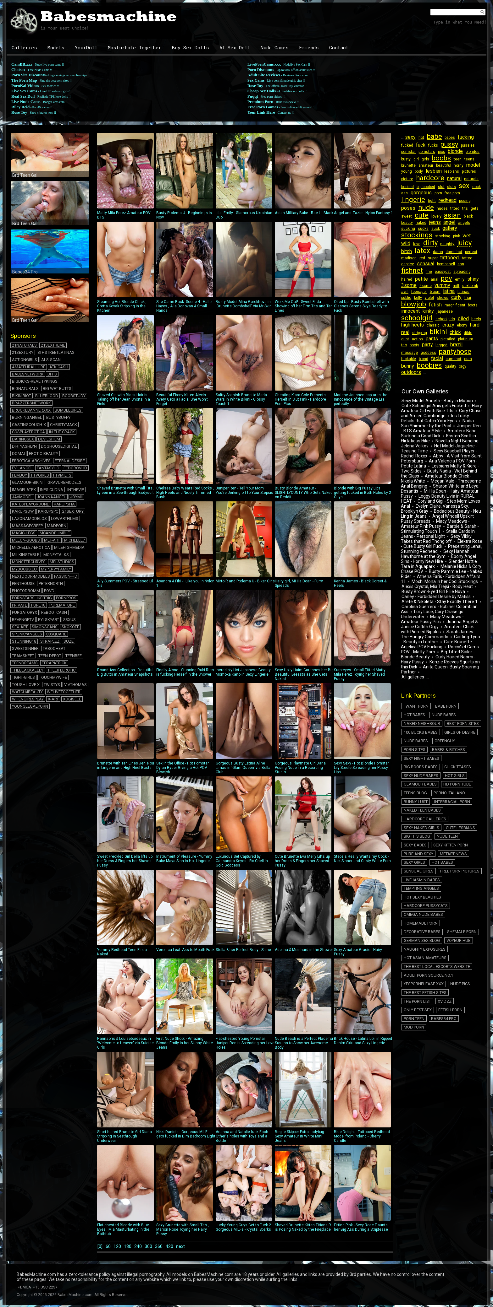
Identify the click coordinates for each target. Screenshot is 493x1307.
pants (440, 333)
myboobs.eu (24, 569)
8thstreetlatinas (56, 352)
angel (446, 222)
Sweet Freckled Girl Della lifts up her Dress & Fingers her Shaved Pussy (125, 821)
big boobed (424, 187)
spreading (427, 272)
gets (470, 208)
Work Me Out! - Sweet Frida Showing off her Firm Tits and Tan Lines (304, 267)
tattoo (446, 258)
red (404, 258)
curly (419, 299)
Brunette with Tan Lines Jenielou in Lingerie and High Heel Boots (125, 726)
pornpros (66, 598)
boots (428, 305)
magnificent (411, 305)
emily (419, 279)
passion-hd (65, 576)
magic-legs (24, 533)
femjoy (19, 475)
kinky (461, 305)
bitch (464, 243)
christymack (63, 424)
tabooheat (54, 648)
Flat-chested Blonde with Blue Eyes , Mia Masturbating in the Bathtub (125, 1190)
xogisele (72, 699)
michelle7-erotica (31, 547)
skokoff (70, 626)
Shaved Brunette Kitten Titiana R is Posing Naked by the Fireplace (303, 1188)
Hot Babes (467, 688)
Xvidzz (409, 904)
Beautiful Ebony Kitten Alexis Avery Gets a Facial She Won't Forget (184, 360)
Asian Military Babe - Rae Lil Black (304, 174)
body (417, 171)
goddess (408, 346)
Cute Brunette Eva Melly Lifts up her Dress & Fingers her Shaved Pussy (303, 821)
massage (469, 339)
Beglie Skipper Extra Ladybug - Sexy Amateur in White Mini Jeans (303, 1097)
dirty (417, 243)
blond (474, 346)
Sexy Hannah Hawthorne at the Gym (434, 542)
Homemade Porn (463, 839)
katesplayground (31, 504)
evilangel (22, 468)
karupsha (64, 504)
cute (420, 215)
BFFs (52, 374)
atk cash (58, 367)
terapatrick (54, 663)
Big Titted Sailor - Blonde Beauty (438, 637)
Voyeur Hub (455, 854)
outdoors (434, 360)
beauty (407, 222)
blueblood (46, 395)
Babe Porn (442, 688)
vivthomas (75, 684)
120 (120, 1246)
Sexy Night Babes (457, 724)
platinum (472, 333)
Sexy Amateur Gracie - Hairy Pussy (362, 913)
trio (404, 339)
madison (470, 252)
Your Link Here (261, 112)
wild (474, 236)
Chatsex (18, 69)
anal (469, 272)
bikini (459, 326)
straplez (49, 641)
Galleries (24, 47)
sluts (448, 187)
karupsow (23, 511)
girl (415, 159)
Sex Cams (256, 80)
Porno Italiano (445, 753)
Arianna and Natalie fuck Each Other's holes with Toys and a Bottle (244, 1097)
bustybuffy (58, 417)
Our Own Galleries (424, 379)
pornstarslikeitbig (32, 598)
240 (144, 1246)
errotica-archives (31, 460)
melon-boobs (26, 540)
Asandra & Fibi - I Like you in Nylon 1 (185, 544)
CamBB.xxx (21, 64)
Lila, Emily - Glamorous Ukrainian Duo (244, 176)
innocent (444, 305)
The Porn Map (24, 80)
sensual (409, 265)
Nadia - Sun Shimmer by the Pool (438, 411)
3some (446, 279)
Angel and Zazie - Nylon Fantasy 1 (363, 174)
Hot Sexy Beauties (421, 825)
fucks (431, 145)
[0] (99, 1246)
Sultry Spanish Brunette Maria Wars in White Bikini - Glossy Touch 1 (244, 360)
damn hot (438, 252)
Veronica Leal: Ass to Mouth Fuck (185, 911)
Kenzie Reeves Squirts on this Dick (437, 647)
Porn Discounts (260, 69)
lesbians (448, 171)
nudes (440, 208)
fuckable (459, 346)
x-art (53, 699)
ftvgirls (40, 475)
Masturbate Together (134, 47)
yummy (409, 285)
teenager (461, 286)
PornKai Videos (25, 85)
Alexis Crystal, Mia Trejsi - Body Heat (436, 574)
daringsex (23, 439)
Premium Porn (260, 101)
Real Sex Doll (23, 96)
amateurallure (28, 367)
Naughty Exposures (423, 861)
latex (408, 251)
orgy (418, 361)
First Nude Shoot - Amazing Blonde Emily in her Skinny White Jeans (184, 1004)
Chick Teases (453, 731)
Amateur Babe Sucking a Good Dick (437, 421)
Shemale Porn (458, 847)
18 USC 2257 (46, 1287)
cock (472, 187)
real (428, 326)
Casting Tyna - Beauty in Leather (433, 624)
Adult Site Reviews (263, 75)
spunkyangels (27, 634)
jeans (433, 222)
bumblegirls (68, 410)
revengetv (23, 619)
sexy (410, 137)
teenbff (73, 655)
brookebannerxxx (31, 410)
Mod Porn (467, 912)
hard (418, 326)
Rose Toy (19, 112)
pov (406, 278)
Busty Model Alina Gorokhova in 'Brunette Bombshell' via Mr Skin (244, 265)
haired (443, 272)
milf (421, 286)
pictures (465, 171)
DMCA (25, 1287)
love (404, 244)
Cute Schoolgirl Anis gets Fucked (433, 393)
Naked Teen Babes (421, 767)
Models (55, 47)
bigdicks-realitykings (35, 381)
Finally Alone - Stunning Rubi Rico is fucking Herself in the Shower (185, 633)
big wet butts (57, 388)
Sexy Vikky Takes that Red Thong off (435, 527)
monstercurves (29, 561)
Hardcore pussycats (424, 832)
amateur (424, 165)
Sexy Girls (444, 803)
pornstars (425, 151)
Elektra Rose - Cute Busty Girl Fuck (441, 532)
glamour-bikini (27, 482)
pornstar (408, 151)
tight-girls (23, 677)
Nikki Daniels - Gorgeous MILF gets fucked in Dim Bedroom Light (185, 1095)
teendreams (25, 663)
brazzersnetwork (31, 403)
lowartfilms (64, 518)
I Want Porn (414, 688)
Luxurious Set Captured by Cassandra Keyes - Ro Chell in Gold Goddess (244, 821)
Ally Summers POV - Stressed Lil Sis (125, 544)
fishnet (459, 264)
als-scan (51, 359)
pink (454, 236)
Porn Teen (412, 912)
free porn (449, 193)
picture (407, 179)
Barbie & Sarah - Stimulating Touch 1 (439, 517)
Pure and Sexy (456, 796)
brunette (408, 165)
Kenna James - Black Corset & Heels (362, 544)
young (406, 171)
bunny (448, 354)
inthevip (75, 489)
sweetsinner (25, 648)
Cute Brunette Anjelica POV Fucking (440, 627)
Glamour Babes (418, 745)
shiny (431, 279)
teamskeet (23, 655)
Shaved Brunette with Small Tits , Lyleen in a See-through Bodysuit (125, 451)
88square (56, 634)
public (446, 291)
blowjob (447, 298)
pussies (464, 145)
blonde (452, 151)
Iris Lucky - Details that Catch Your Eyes (435, 406)
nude (425, 207)
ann (443, 265)
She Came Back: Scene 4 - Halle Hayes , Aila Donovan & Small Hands (184, 267)
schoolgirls (462, 313)
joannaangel (51, 496)
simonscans (45, 626)
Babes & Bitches (418, 724)
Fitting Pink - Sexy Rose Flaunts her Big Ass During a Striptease (362, 1188)
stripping (442, 327)
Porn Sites (438, 717)
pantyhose (434, 345)
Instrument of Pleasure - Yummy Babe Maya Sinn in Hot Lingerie (184, 819)
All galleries (412, 659)
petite (457, 271)
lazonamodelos (29, 518)
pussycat (409, 272)
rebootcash (54, 612)
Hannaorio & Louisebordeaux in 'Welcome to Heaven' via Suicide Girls (125, 1004)
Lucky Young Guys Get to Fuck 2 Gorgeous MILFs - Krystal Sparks (244, 1188)
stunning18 (24, 641)
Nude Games (275, 47)
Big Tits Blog (415, 789)
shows (407, 299)
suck (433, 228)
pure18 (38, 605)
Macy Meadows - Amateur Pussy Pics (440, 602)
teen (454, 159)
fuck (419, 145)
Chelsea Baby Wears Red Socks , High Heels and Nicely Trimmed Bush (185, 453)
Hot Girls (451, 738)
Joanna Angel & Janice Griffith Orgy (436, 609)
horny (456, 165)
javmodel (22, 496)
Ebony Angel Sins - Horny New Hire (438, 547)
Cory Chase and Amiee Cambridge (440, 401)
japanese (409, 313)
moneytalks (56, 554)
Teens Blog (414, 753)
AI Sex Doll (234, 47)
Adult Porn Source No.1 (427, 883)
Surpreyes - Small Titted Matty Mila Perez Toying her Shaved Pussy (362, 635)
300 (156, 1246)
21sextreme (53, 345)
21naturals (24, 345)
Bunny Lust (414, 760)
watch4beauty (27, 691)
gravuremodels (64, 482)
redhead (445, 200)
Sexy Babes (469, 789)
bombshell (429, 265)
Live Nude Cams (25, 101)
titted (452, 208)
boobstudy (74, 395)
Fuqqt (252, 96)
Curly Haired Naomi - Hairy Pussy (437, 642)
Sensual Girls (417, 810)
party (425, 339)
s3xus (69, 619)
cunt (415, 333)
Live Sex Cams (24, 91)
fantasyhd (48, 468)
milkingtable (25, 554)
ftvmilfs (62, 475)
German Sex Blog (420, 854)
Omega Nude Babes (422, 839)
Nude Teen (443, 789)
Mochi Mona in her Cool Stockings (443, 569)
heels (419, 319)
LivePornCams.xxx (264, 64)
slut (439, 187)
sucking (408, 228)
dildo (405, 333)
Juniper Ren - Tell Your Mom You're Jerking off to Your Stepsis (244, 451)
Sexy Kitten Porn (419, 796)
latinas (433, 291)
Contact (339, 47)
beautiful (441, 165)
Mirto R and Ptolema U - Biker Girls (245, 542)
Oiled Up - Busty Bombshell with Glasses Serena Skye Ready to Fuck (362, 267)
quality (407, 361)
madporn (56, 525)
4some (462, 279)
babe (432, 136)
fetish (468, 299)
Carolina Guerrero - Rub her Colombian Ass (441, 592)
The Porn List (463, 897)
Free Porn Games (262, 107)
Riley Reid (20, 107)
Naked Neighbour (449, 695)
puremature (62, 605)
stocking (441, 236)
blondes (469, 151)
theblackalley (27, 670)
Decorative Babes (420, 847)
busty (405, 159)
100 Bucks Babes (456, 702)
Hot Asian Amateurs (423, 868)
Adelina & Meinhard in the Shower (304, 911)
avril (448, 286)
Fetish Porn (464, 904)
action (426, 333)
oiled (406, 319)
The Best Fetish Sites (423, 897)
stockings (416, 235)
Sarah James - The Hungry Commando (440, 619)
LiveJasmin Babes (420, 818)
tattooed (430, 258)
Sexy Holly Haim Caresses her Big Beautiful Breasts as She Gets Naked (304, 635)
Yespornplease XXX (422, 890)
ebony (406, 327)
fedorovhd (75, 468)
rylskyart (48, 619)
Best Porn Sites (418, 702)
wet (464, 236)
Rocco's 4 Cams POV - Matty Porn (440, 632)
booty (413, 339)
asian (449, 215)
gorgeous (419, 193)
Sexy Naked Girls (420, 782)
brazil (452, 339)
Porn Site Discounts (28, 75)
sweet (406, 216)
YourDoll (86, 47)
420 (181, 1246)
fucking (462, 137)
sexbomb (435, 286)
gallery (447, 228)
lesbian (432, 171)
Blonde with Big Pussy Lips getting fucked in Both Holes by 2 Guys (362, 453)
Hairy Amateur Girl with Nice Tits (440, 396)
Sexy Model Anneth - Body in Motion (436, 388)
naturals (468, 179)
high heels (436, 319)
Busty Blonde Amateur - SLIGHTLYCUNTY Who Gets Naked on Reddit (304, 453)
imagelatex (24, 489)
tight (431, 200)
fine (475, 265)
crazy (471, 319)
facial (407, 354)
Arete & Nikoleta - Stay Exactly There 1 (438, 587)
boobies (469, 353)
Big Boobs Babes (419, 731)
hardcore (429, 178)
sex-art (20, 626)
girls (423, 159)
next (194, 1246)
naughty (433, 244)
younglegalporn (30, 706)
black (464, 216)
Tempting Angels (460, 818)
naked (419, 222)
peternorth (51, 583)
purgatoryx (24, 612)
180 (132, 1246)
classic (456, 319)
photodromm (26, 590)
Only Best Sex (434, 904)
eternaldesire (70, 460)
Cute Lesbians (456, 782)
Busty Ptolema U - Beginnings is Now (184, 176)
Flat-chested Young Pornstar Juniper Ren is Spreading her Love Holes (245, 1004)
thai (430, 299)
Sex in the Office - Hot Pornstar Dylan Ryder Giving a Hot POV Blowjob (184, 728)
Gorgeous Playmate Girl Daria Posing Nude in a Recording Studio (303, 728)
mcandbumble (55, 533)
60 (109, 1246)
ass (404, 193)
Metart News (415, 803)
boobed (407, 187)
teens (465, 159)
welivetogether (63, 691)
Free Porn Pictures (456, 810)
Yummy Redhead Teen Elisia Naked (125, 913)
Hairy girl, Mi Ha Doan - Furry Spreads (303, 544)
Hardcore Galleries (423, 774)
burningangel (27, 417)
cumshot (422, 354)
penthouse (23, 583)
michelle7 (74, 540)
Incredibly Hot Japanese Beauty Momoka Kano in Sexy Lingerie (244, 633)
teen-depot (49, 655)
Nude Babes (414, 695)
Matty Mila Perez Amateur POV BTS (125, 176)
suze (69, 641)
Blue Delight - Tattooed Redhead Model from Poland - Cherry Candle (362, 1097)
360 (169, 1246)
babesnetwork (27, 374)
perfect (455, 252)
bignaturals (25, 388)
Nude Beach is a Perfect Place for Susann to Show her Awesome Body (304, 1004)
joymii (76, 496)
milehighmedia (69, 547)
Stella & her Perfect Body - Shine (244, 911)
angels (460, 222)
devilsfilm (49, 439)
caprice (459, 258)
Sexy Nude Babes (419, 738)
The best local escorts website (435, 875)
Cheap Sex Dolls (261, 91)
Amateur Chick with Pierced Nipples (436, 614)
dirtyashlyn (24, 446)
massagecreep (27, 525)
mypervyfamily (56, 569)
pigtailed (455, 333)
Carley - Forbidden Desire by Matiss (441, 582)
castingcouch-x (29, 424)
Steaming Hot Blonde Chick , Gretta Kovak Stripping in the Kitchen (125, 267)
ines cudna (51, 489)
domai (18, 453)
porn (436, 193)
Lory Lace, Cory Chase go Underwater (441, 597)
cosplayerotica (28, 431)
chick (476, 326)
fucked (407, 145)
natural (452, 178)
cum (436, 354)
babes (447, 137)
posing (462, 200)
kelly (457, 291)
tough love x (26, 684)
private (19, 605)
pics (439, 151)
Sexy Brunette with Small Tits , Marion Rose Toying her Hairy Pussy (184, 1190)
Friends (309, 47)
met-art (52, 540)
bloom (406, 291)
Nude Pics (456, 890)
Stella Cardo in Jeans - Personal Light (437, 522)
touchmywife (53, 677)
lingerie (413, 199)
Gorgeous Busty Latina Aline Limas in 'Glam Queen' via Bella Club (244, 728)
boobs (438, 158)
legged (439, 339)
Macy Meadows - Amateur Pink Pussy (434, 512)
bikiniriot (21, 395)
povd (49, 590)
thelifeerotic (61, 670)
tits (461, 208)
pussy (446, 144)
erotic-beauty (43, 453)
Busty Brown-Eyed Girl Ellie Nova (432, 579)
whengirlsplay (28, 699)
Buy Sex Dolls (190, 47)
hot (420, 137)
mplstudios (62, 561)
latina (419, 291)
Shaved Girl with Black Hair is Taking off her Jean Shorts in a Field (125, 360)
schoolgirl (434, 312)
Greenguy (412, 717)
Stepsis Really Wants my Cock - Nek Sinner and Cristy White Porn (362, 819)
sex (460, 186)
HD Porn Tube (453, 745)
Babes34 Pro (440, 912)
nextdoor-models (31, 576)
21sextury (22, 352)
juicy (449, 243)
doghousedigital (59, 446)
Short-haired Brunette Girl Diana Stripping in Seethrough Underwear (125, 1097)
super (413, 258)
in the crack (62, 431)
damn (423, 252)
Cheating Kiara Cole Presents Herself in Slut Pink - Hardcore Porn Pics (303, 360)
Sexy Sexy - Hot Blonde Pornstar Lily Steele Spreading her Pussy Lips (362, 728)
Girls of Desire (418, 709)
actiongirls (24, 359)
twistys (52, 684)
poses (408, 208)
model (469, 165)
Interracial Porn (448, 760)
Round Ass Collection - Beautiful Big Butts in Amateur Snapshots (125, 633)
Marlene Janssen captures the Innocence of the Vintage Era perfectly (362, 360)
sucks (422, 228)
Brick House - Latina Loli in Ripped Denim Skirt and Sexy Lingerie (363, 1002)
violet (467, 291)
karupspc (48, 511)
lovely (434, 216)
